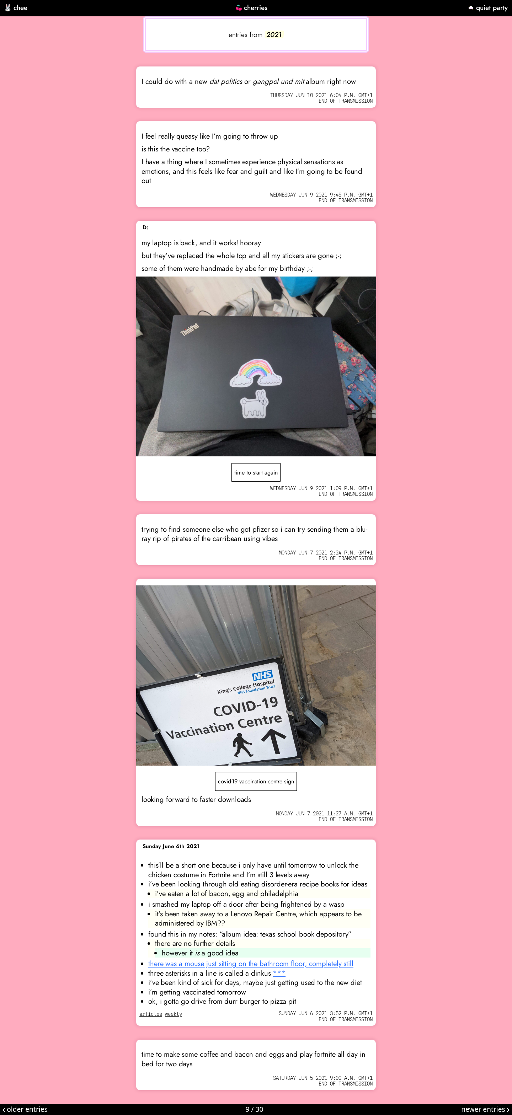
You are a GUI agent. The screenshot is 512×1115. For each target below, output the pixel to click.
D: (145, 227)
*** (279, 973)
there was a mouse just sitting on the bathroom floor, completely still (250, 963)
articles (150, 1014)
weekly (173, 1014)
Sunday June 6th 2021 (171, 846)
